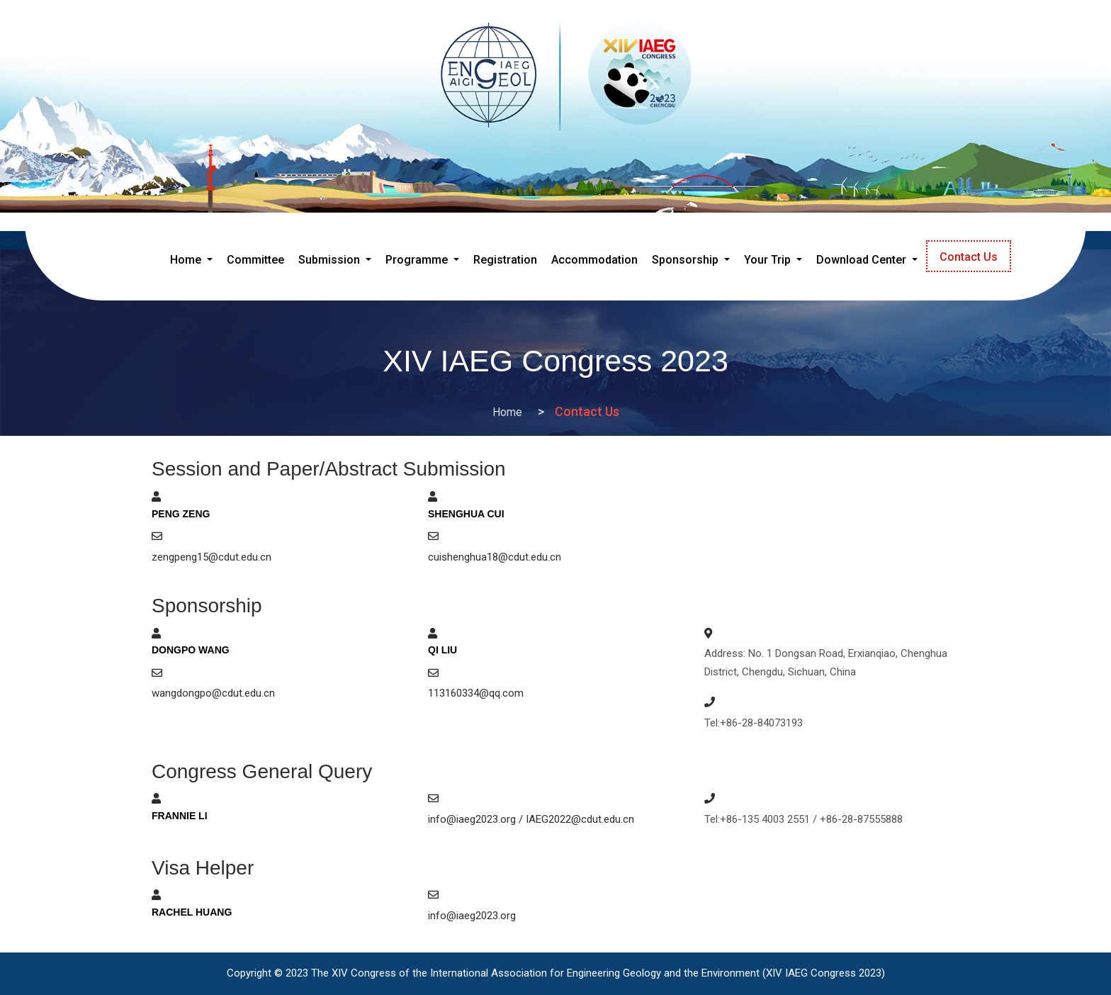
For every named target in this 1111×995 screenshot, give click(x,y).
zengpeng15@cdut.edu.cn (211, 557)
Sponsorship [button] (686, 259)
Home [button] (194, 257)
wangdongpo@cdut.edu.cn (213, 693)
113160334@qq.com (476, 693)
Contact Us (969, 257)
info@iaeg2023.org (472, 915)
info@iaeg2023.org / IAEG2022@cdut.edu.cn (531, 819)
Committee (255, 259)
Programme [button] (418, 259)
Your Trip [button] (769, 259)
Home (507, 412)
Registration (505, 259)
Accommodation (594, 259)
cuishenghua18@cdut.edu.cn (494, 557)
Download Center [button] (862, 259)
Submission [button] (330, 259)
